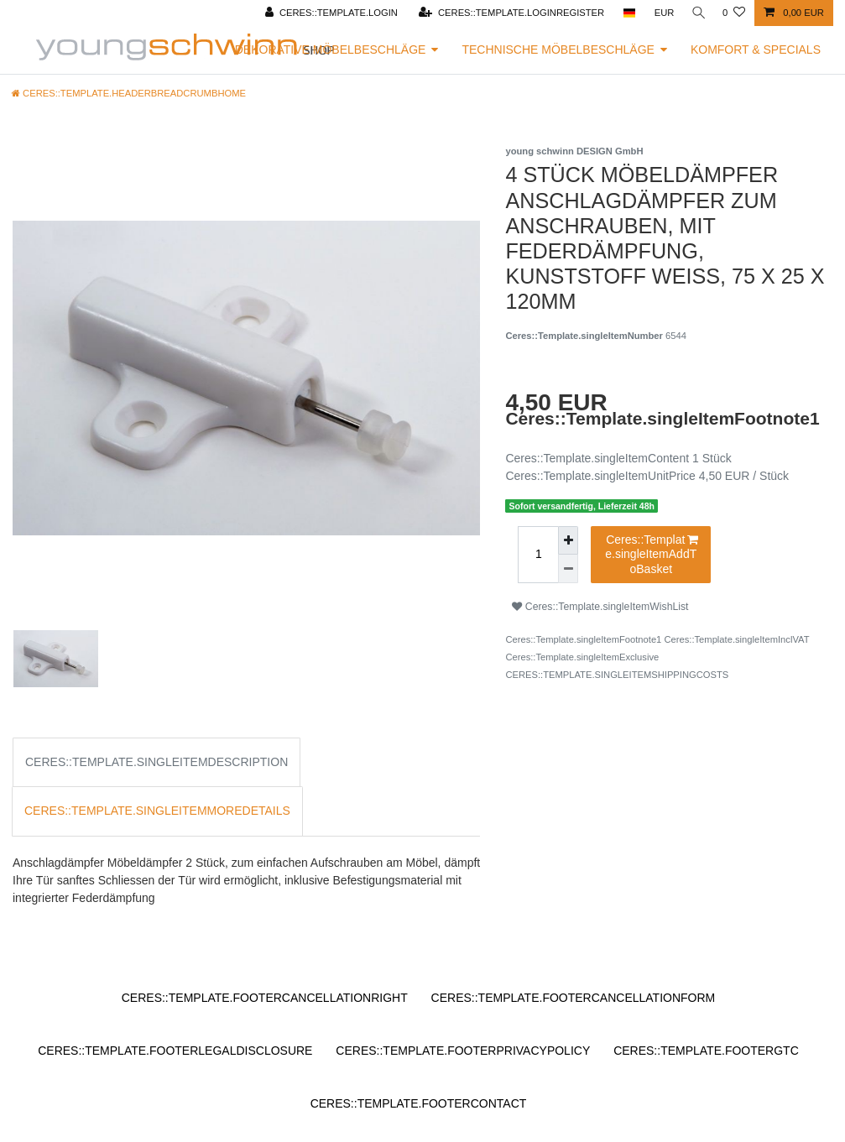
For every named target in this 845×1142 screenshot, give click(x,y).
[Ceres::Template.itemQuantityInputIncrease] (568, 540)
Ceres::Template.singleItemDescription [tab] (156, 762)
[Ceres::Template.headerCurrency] (660, 13)
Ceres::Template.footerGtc (706, 1050)
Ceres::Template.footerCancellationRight (265, 997)
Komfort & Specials (756, 49)
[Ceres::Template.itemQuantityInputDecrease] (568, 569)
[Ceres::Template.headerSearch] (696, 13)
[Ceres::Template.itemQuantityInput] (538, 555)
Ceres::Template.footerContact (418, 1103)
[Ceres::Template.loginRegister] (507, 13)
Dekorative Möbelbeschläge (330, 49)
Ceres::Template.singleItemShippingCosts (616, 675)
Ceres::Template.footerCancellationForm (573, 997)
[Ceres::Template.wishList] (733, 13)
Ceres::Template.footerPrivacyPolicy (463, 1050)
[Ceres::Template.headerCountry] (624, 13)
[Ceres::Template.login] (327, 13)
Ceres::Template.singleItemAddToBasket (651, 554)
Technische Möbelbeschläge (558, 49)
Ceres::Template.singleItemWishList (600, 607)
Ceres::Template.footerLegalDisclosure (175, 1050)
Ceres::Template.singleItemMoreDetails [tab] (157, 810)
